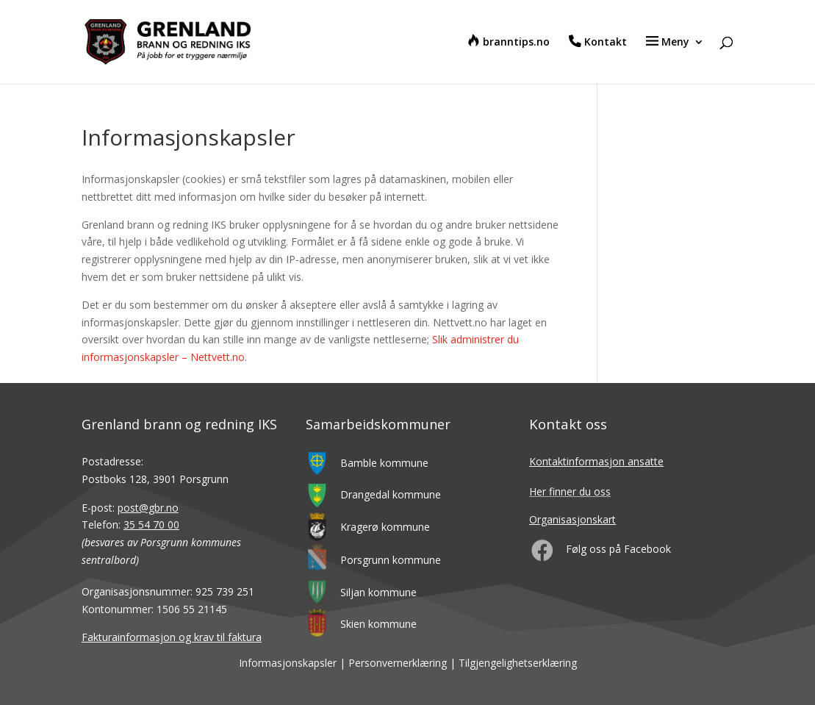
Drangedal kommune (390, 494)
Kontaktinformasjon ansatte (596, 461)
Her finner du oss (570, 491)
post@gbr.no (148, 508)
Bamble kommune (384, 463)
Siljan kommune (378, 592)
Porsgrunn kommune (390, 560)
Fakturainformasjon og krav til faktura (172, 637)
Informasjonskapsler (288, 663)
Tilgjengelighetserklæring (518, 663)
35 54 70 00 (151, 525)
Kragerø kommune (385, 527)
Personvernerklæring (397, 663)
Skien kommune (378, 624)
